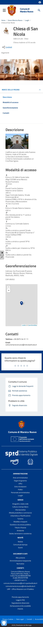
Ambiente (20, 530)
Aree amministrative (20, 477)
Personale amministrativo (20, 492)
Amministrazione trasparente (20, 560)
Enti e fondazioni (20, 486)
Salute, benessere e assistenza (20, 533)
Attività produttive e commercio (20, 512)
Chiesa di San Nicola (8, 22)
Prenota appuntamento (20, 597)
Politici (20, 489)
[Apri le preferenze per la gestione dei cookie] (4, 623)
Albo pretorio (20, 557)
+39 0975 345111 (20, 580)
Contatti (20, 568)
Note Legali (20, 619)
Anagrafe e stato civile (20, 504)
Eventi (20, 547)
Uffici (20, 483)
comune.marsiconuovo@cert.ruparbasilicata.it (20, 583)
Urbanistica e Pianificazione (20, 515)
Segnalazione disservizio (20, 603)
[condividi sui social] (6, 47)
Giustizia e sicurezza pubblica (20, 524)
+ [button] (8, 287)
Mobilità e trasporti (20, 521)
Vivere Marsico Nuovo (15, 20)
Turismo (20, 518)
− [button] (8, 290)
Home (3, 20)
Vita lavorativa (20, 509)
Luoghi (27, 20)
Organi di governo (20, 480)
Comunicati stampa (20, 544)
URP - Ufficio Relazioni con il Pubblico (20, 589)
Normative (20, 563)
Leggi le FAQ (20, 600)
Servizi (20, 500)
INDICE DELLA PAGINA (11, 89)
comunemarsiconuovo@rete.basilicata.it (20, 586)
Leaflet (24, 325)
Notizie (20, 541)
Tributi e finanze (20, 527)
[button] (40, 2)
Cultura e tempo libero (20, 506)
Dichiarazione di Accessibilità (20, 606)
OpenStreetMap (32, 325)
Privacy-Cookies (8, 619)
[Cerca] (39, 10)
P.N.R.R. (20, 609)
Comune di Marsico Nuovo (26, 10)
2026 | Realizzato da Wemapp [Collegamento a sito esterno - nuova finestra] (21, 625)
